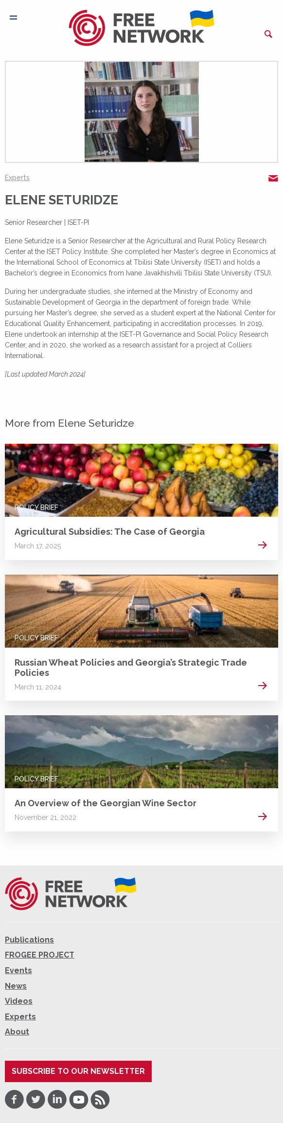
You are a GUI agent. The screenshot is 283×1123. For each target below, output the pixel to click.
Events (18, 970)
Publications (29, 939)
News (16, 986)
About (17, 1031)
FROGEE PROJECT (39, 955)
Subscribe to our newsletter (78, 1071)
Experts (17, 177)
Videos (19, 1001)
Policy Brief (36, 507)
